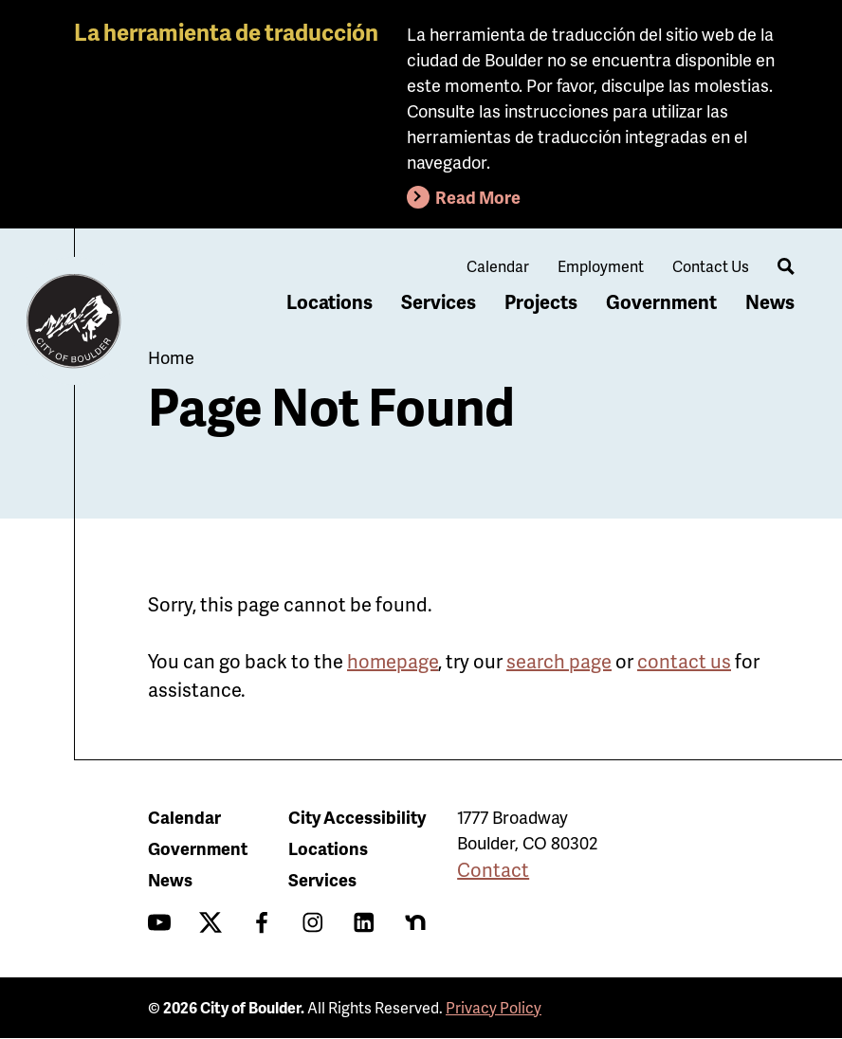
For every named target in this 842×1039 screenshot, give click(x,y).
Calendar (498, 266)
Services (438, 301)
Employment (601, 266)
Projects (540, 301)
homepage (392, 660)
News (770, 301)
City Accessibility (357, 817)
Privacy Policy (493, 1007)
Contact (493, 869)
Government (661, 301)
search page (559, 660)
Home (171, 357)
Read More (478, 197)
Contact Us (710, 266)
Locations (329, 301)
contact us (684, 660)
